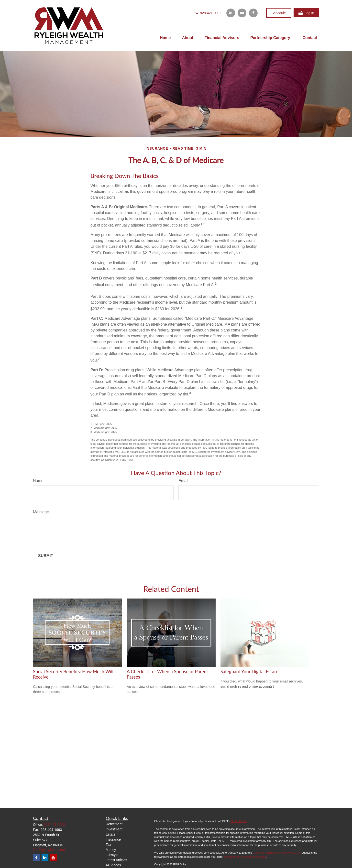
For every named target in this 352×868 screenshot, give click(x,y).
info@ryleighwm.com (49, 850)
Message (41, 512)
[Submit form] (45, 556)
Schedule (279, 13)
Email (183, 481)
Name (38, 481)
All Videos (113, 865)
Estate (111, 834)
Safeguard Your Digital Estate (249, 671)
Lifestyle (112, 855)
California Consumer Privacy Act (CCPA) (277, 852)
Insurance (113, 839)
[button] (165, 38)
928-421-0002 (208, 13)
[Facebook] (253, 13)
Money (111, 850)
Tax (108, 845)
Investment (114, 829)
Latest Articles (116, 860)
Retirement (114, 824)
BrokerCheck (239, 821)
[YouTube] (242, 13)
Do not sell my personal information (245, 856)
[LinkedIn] (230, 13)
